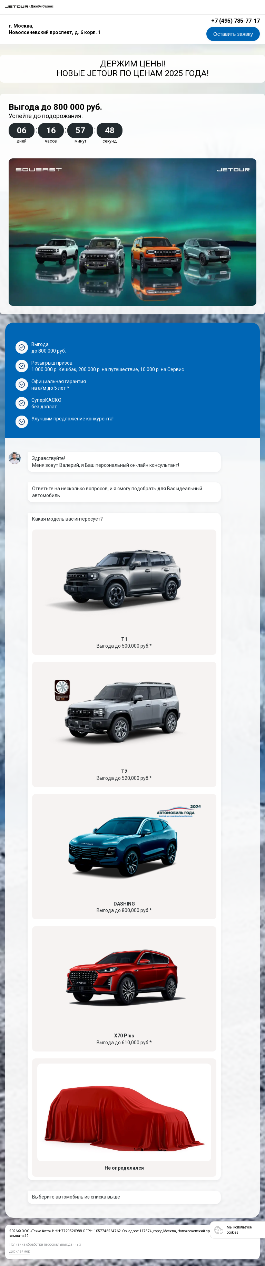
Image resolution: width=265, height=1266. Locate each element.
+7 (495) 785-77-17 (235, 21)
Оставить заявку (233, 34)
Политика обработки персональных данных (45, 1244)
